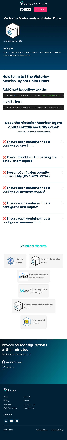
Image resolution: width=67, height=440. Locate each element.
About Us (27, 397)
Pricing (6, 400)
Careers (26, 400)
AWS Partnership (10, 408)
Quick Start (40, 9)
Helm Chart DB (29, 404)
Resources (8, 404)
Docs (6, 397)
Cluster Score (28, 408)
